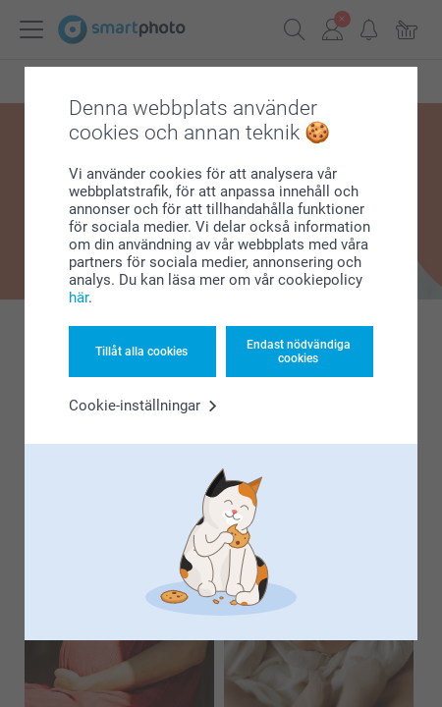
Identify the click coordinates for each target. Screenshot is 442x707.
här (78, 297)
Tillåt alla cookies (141, 351)
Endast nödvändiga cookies (299, 351)
